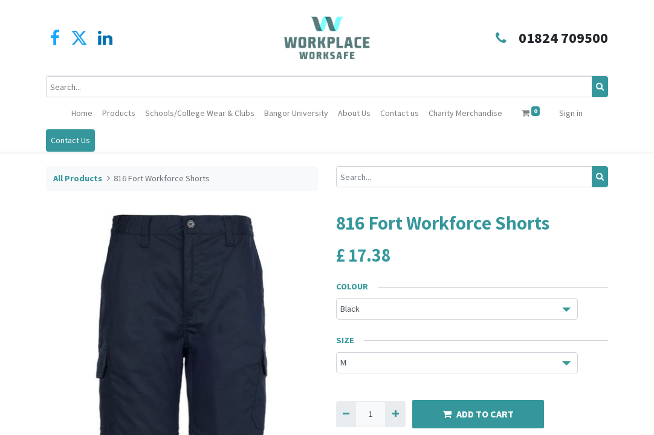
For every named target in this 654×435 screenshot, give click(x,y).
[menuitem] (81, 113)
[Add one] (395, 414)
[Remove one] (346, 414)
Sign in (571, 113)
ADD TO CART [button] (478, 414)
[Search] (600, 86)
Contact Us (70, 140)
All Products (77, 178)
